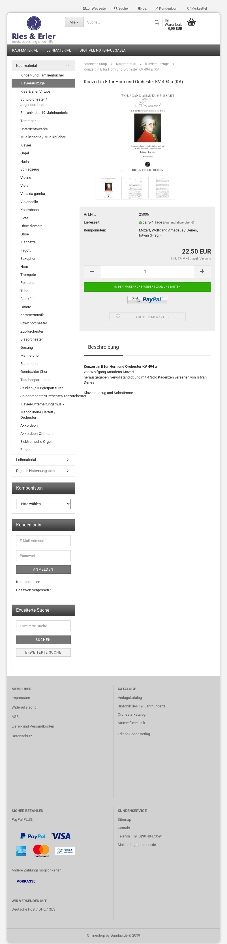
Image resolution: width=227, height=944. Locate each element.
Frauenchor (29, 364)
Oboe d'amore (31, 227)
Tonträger (28, 122)
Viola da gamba (32, 194)
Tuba (24, 292)
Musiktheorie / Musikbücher (42, 138)
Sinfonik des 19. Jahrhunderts (44, 114)
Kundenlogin (167, 8)
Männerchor (30, 356)
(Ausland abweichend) (178, 223)
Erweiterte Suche (43, 654)
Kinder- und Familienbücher (42, 76)
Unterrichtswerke (34, 130)
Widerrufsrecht (24, 708)
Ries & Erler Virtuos (35, 92)
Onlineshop (96, 936)
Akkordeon (29, 426)
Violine (25, 178)
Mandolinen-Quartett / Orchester (37, 416)
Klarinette (28, 243)
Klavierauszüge (32, 84)
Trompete (28, 275)
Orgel (24, 154)
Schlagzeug (29, 170)
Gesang (26, 348)
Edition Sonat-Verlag (134, 735)
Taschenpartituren (35, 381)
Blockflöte (28, 300)
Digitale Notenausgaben (103, 51)
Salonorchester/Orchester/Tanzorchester (47, 397)
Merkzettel (197, 8)
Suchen (122, 8)
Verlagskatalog (130, 698)
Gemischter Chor (33, 373)
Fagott (25, 251)
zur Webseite (94, 8)
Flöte (24, 219)
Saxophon (28, 259)
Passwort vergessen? (33, 591)
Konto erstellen (28, 583)
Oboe (24, 235)
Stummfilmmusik (131, 724)
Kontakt (124, 829)
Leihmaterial (58, 51)
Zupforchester (31, 332)
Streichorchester (33, 324)
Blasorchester (31, 340)
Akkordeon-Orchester (37, 434)
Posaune (27, 284)
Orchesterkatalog (131, 715)
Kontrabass (29, 211)
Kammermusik (32, 316)
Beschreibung (103, 348)
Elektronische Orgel (36, 443)
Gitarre (25, 308)
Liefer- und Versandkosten (33, 727)
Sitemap (124, 820)
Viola (24, 186)
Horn (24, 267)
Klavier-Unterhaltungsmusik (42, 405)
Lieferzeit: (92, 223)
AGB (15, 718)
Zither (25, 450)
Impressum (21, 698)
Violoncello (29, 203)
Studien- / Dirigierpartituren (41, 389)
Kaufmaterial (25, 51)
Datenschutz (22, 737)
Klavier (25, 146)
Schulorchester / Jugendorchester (34, 103)
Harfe (24, 162)
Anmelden (43, 571)
